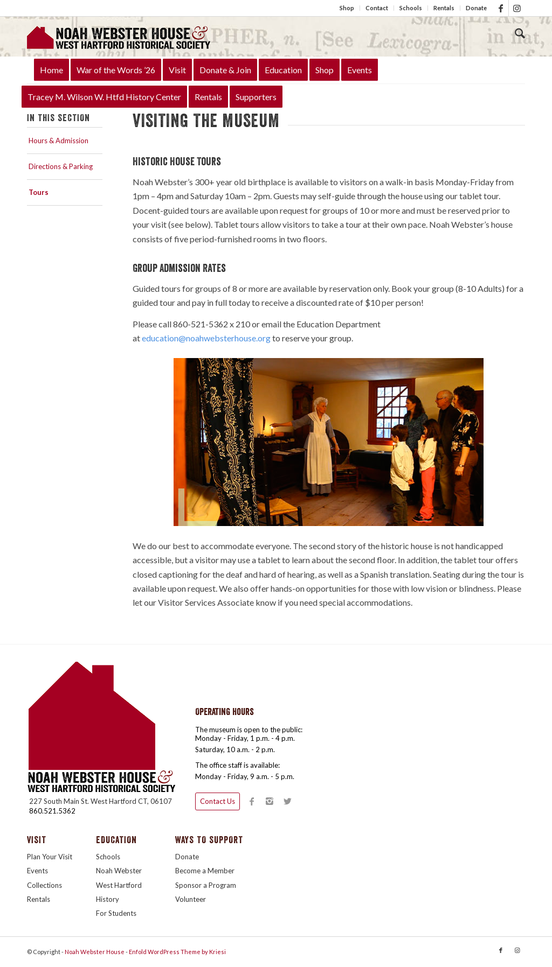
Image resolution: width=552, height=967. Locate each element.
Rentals (443, 7)
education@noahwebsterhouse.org (206, 338)
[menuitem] (347, 8)
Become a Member (204, 870)
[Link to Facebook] (500, 8)
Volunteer (190, 899)
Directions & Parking (61, 166)
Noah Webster (119, 870)
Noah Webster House (95, 951)
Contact (376, 7)
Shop (347, 7)
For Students (116, 913)
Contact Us (217, 801)
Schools (410, 7)
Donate (476, 7)
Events (37, 870)
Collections (44, 885)
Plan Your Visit (49, 856)
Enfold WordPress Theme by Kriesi (177, 951)
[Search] (520, 34)
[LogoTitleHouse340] (118, 36)
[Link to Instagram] (517, 8)
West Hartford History (119, 892)
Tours (39, 192)
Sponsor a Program (205, 885)
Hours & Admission (58, 140)
